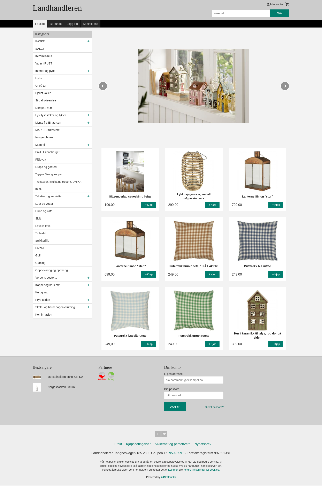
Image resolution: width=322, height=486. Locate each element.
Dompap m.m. (44, 107)
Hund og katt (43, 211)
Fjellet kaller (43, 93)
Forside (40, 23)
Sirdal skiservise (45, 100)
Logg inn (72, 23)
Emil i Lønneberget (47, 152)
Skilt (38, 218)
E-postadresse (173, 374)
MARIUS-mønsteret (47, 130)
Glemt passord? (214, 407)
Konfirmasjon (43, 314)
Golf (38, 255)
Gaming (40, 262)
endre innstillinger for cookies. (202, 470)
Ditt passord (171, 389)
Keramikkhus (43, 56)
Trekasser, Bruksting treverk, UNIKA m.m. (58, 185)
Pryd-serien (42, 299)
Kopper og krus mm (47, 285)
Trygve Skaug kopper (49, 174)
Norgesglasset (44, 137)
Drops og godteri (46, 167)
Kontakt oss (90, 23)
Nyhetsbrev (203, 445)
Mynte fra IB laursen (48, 122)
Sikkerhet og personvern (172, 445)
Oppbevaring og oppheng (51, 270)
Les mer (173, 470)
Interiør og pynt (45, 70)
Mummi (40, 144)
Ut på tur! (41, 85)
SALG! (39, 48)
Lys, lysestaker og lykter (50, 115)
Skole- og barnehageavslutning (55, 307)
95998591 (176, 454)
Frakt (118, 445)
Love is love (43, 225)
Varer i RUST (43, 63)
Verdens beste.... (46, 277)
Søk (279, 13)
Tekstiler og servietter (48, 196)
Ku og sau (41, 292)
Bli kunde (56, 23)
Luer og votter (44, 203)
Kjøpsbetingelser (138, 445)
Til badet (40, 233)
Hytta (38, 78)
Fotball (39, 248)
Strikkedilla (42, 240)
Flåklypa (40, 159)
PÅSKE (40, 41)
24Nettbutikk (168, 477)
